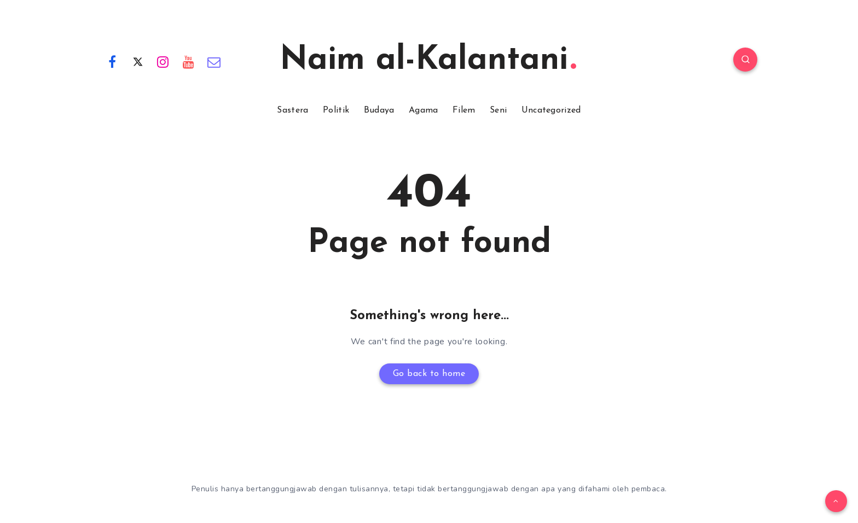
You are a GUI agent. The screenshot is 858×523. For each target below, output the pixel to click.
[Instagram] (163, 61)
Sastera (292, 110)
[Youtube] (188, 61)
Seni (498, 110)
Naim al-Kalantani (428, 60)
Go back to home (429, 373)
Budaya (379, 110)
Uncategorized (551, 110)
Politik (336, 110)
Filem (464, 110)
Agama (423, 110)
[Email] (214, 61)
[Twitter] (137, 61)
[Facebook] (112, 61)
